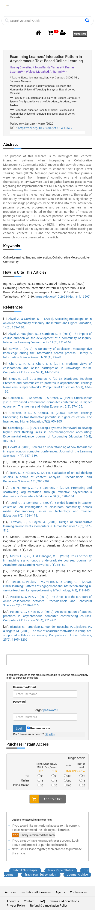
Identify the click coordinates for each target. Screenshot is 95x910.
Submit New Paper (25, 870)
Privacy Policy (16, 905)
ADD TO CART (46, 799)
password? (50, 710)
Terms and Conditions (64, 901)
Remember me (38, 728)
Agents (60, 892)
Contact (29, 901)
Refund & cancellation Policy (49, 905)
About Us (13, 901)
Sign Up (49, 734)
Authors (10, 892)
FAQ (42, 901)
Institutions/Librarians (36, 892)
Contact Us (80, 33)
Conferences (78, 892)
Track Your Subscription (40, 874)
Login (19, 728)
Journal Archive (77, 874)
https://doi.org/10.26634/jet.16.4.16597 (45, 128)
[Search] (47, 20)
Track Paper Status (60, 870)
